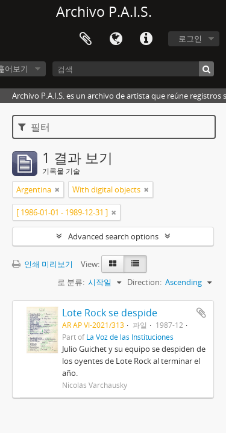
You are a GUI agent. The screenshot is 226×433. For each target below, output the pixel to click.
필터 (34, 127)
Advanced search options (113, 236)
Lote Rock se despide (109, 312)
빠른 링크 (146, 39)
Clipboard (86, 39)
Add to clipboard (201, 313)
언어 (116, 39)
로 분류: (70, 282)
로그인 (190, 38)
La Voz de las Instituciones (130, 337)
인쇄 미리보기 (42, 264)
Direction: (144, 282)
